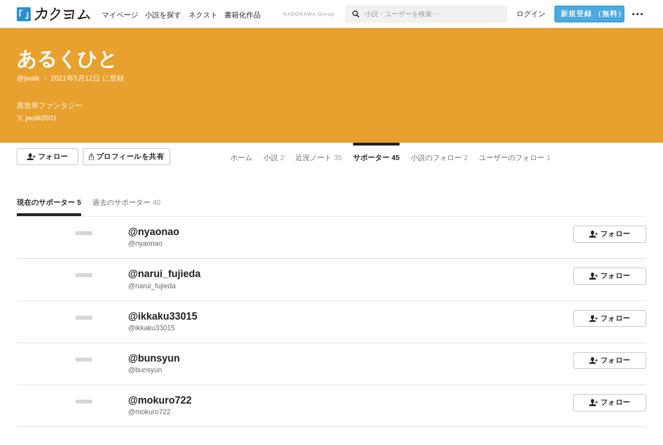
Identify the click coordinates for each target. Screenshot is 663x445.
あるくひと (67, 58)
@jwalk (28, 78)
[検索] (355, 14)
